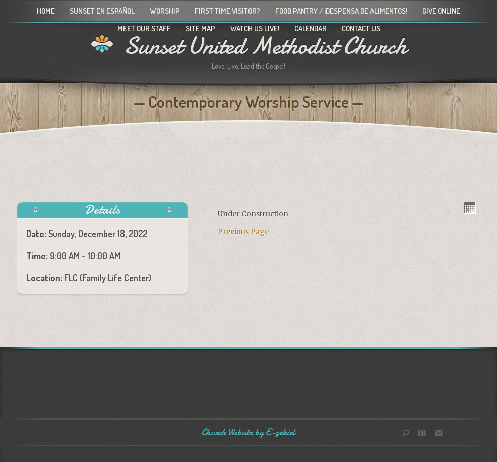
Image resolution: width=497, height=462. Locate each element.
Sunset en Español (102, 11)
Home (46, 11)
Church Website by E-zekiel (248, 432)
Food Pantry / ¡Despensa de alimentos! (341, 11)
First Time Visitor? (227, 11)
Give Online (441, 11)
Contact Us (361, 28)
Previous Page (243, 231)
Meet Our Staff (144, 28)
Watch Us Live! (254, 28)
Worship (165, 11)
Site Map (200, 28)
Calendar (310, 28)
